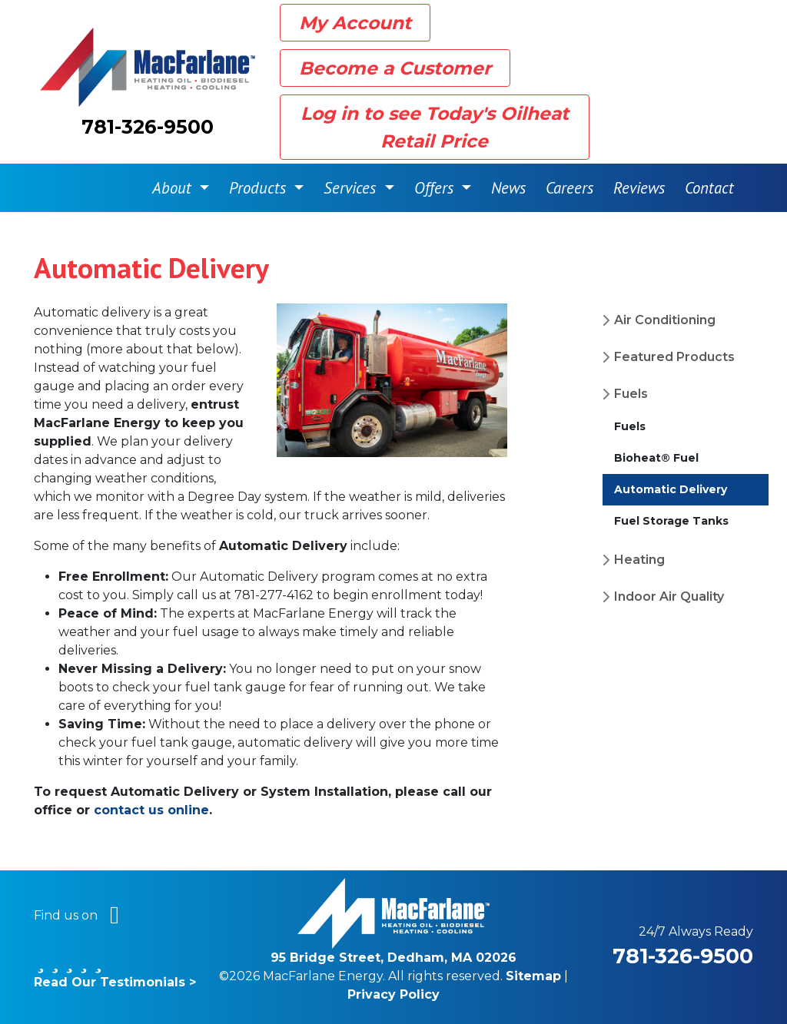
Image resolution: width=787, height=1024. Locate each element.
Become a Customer (395, 68)
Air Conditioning (665, 320)
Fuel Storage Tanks (671, 521)
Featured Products (674, 357)
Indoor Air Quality (669, 596)
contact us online (151, 810)
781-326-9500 (147, 126)
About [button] (174, 187)
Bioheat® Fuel (656, 458)
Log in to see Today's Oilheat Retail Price (435, 126)
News (508, 187)
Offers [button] (436, 187)
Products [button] (260, 187)
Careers (569, 187)
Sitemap (533, 976)
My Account (355, 23)
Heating (639, 559)
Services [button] (352, 187)
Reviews (639, 187)
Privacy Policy (393, 994)
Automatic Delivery (670, 489)
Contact (709, 187)
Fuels (631, 393)
